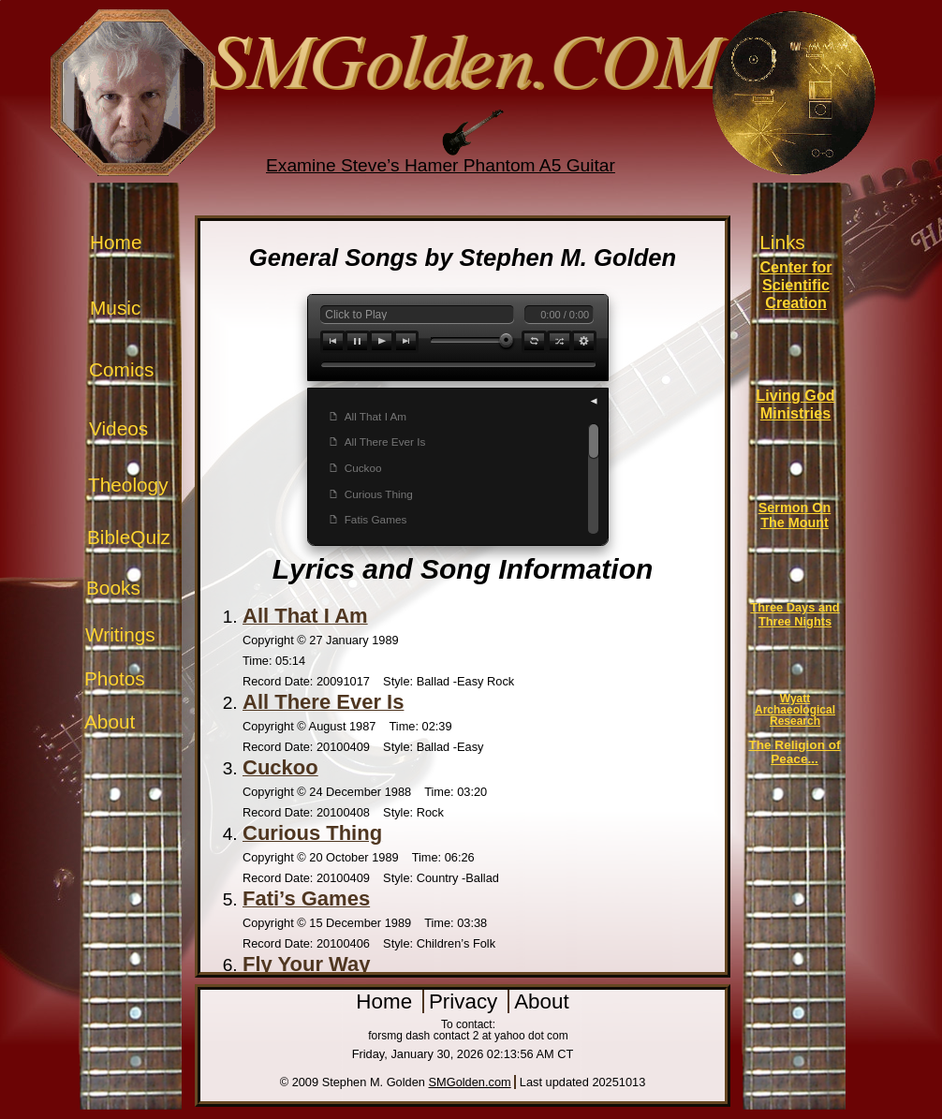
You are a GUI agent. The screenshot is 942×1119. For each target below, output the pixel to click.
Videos (118, 428)
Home (115, 242)
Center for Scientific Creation (795, 284)
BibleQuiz (128, 537)
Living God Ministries (795, 404)
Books (113, 587)
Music (115, 307)
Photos (114, 678)
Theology (128, 484)
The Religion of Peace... (794, 752)
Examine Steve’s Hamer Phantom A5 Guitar (440, 165)
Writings (120, 634)
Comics (121, 369)
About (109, 721)
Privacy (466, 1001)
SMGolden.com (470, 1082)
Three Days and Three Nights (794, 614)
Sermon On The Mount (795, 515)
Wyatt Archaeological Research (795, 710)
